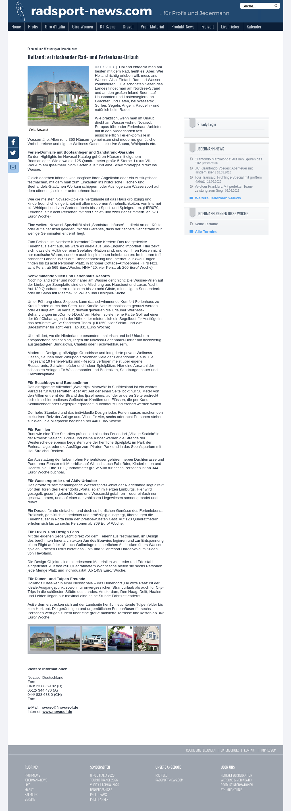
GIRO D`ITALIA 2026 (102, 775)
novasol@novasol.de (59, 707)
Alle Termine (206, 231)
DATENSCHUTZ (230, 750)
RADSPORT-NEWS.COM (169, 779)
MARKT (29, 789)
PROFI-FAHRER (99, 799)
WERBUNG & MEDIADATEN (236, 779)
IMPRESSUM (268, 750)
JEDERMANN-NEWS (36, 779)
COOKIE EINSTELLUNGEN (200, 750)
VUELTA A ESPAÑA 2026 (104, 784)
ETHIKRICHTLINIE (231, 789)
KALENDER (31, 794)
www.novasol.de (57, 711)
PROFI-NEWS (32, 775)
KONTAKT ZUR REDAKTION (236, 775)
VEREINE (30, 799)
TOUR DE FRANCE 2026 (104, 779)
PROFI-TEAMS (98, 794)
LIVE (27, 784)
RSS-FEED (161, 775)
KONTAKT (249, 750)
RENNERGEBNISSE (101, 789)
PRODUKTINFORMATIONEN (237, 784)
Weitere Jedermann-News (218, 198)
